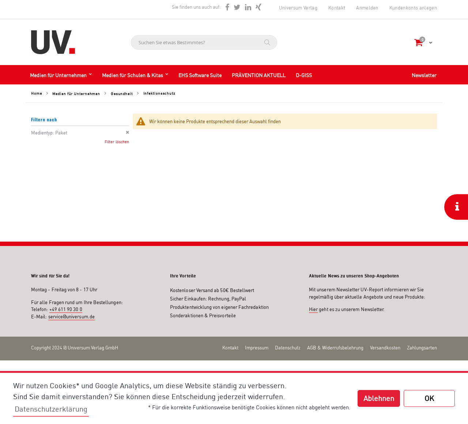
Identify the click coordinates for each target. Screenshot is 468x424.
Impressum (256, 348)
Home (36, 93)
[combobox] (204, 42)
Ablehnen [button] (378, 398)
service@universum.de (71, 316)
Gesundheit (122, 93)
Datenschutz (288, 348)
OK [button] (429, 398)
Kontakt (336, 8)
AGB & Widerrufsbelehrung (335, 348)
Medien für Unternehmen (76, 93)
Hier (313, 309)
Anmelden (367, 8)
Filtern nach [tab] (44, 119)
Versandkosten (385, 348)
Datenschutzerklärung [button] (51, 408)
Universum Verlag (298, 8)
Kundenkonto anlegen (413, 8)
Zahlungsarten (422, 348)
